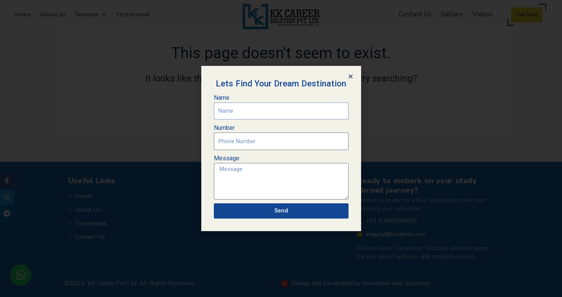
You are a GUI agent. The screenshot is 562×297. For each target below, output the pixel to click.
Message (226, 158)
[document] (281, 148)
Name (221, 97)
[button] (350, 76)
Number (224, 127)
